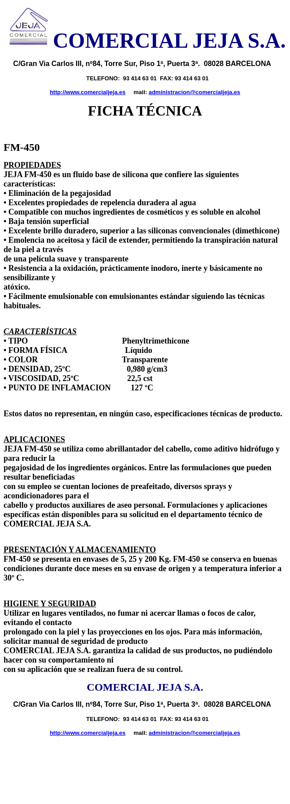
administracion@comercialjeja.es (195, 92)
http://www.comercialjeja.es (88, 92)
